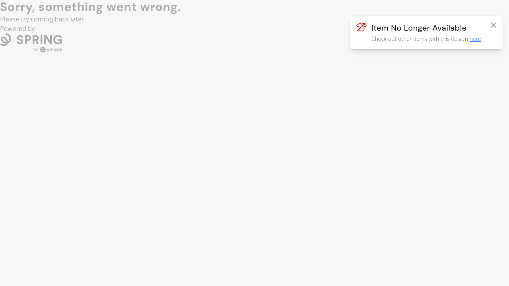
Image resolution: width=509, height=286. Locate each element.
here (475, 39)
